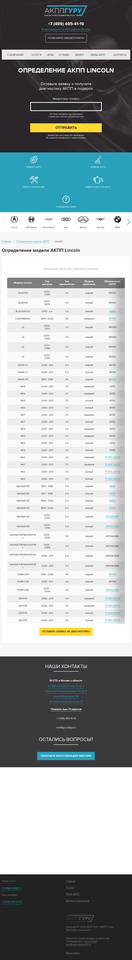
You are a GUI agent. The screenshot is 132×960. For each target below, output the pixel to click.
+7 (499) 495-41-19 (66, 23)
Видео (79, 54)
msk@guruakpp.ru (66, 727)
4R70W (112, 379)
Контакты (120, 54)
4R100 (112, 311)
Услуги (36, 54)
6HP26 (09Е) (112, 516)
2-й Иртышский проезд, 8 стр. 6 (66, 685)
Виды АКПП (98, 54)
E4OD (112, 486)
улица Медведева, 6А (66, 696)
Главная (70, 881)
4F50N (112, 318)
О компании (15, 54)
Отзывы (64, 54)
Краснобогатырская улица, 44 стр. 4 (66, 691)
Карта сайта (72, 953)
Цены (50, 54)
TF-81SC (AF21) (112, 457)
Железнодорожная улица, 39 (66, 701)
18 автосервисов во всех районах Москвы (66, 29)
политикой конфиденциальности (81, 943)
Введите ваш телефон (66, 98)
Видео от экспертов (77, 900)
